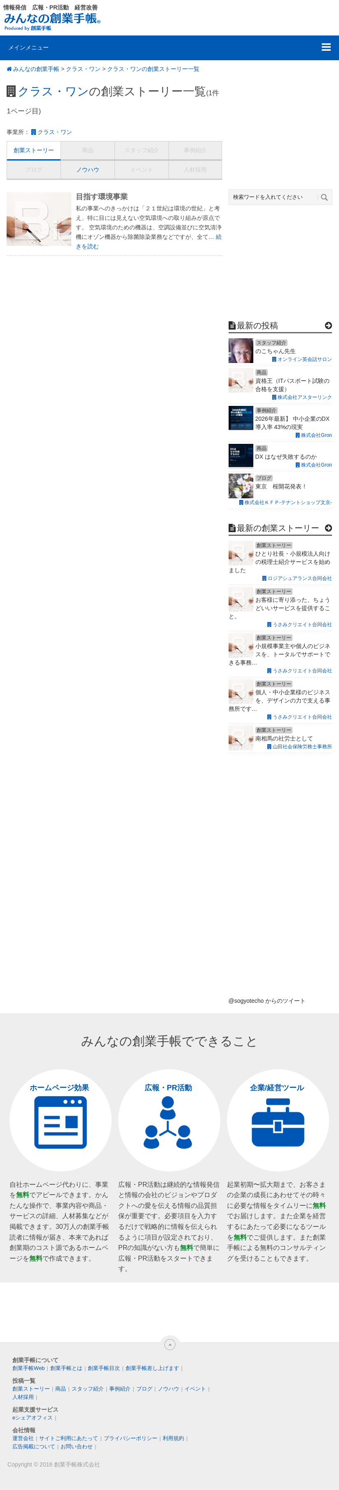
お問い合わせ (77, 1446)
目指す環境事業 (102, 197)
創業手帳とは (66, 1368)
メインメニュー (28, 47)
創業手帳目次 (104, 1368)
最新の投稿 (257, 325)
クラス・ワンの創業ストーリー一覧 (153, 69)
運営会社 (23, 1438)
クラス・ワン (83, 69)
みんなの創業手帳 (36, 69)
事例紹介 (195, 150)
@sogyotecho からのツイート (267, 1000)
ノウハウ (87, 169)
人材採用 (195, 169)
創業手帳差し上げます (152, 1368)
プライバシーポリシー (130, 1438)
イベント (141, 169)
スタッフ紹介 (141, 150)
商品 (88, 150)
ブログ (33, 169)
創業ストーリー (34, 150)
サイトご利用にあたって (68, 1438)
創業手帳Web (28, 1368)
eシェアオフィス (32, 1418)
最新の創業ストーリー (278, 528)
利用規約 (173, 1438)
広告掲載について (33, 1446)
